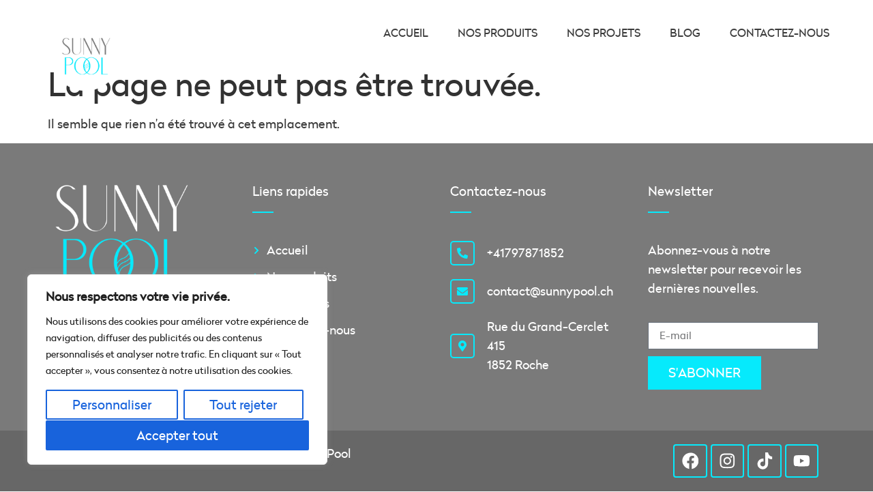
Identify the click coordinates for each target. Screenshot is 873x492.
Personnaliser (111, 405)
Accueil (405, 32)
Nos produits (497, 32)
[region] (177, 370)
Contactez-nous (779, 32)
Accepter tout (177, 435)
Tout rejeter (243, 405)
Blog (685, 32)
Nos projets (603, 32)
